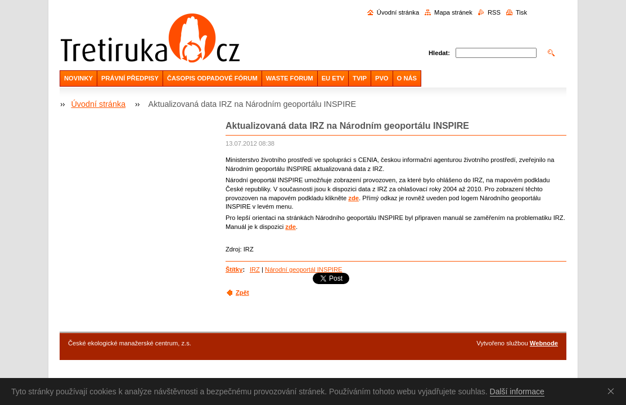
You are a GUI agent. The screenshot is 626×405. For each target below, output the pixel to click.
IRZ (255, 269)
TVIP (360, 78)
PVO (382, 78)
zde (353, 198)
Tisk (521, 12)
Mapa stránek (453, 12)
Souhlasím (613, 391)
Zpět (242, 292)
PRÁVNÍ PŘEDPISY (130, 78)
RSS (494, 12)
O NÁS (407, 78)
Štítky (234, 269)
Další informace (517, 391)
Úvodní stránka (398, 12)
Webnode (544, 343)
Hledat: (439, 53)
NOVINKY (78, 78)
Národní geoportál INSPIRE (303, 269)
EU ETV (333, 78)
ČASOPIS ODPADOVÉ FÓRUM (212, 78)
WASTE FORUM (289, 78)
